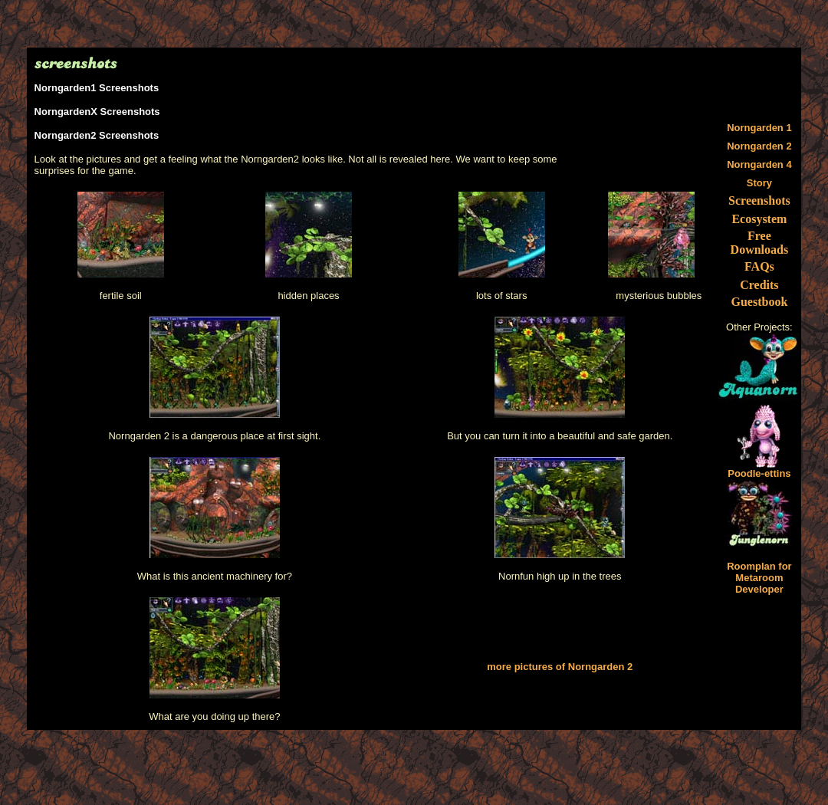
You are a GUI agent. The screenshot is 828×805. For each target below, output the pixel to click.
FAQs (759, 266)
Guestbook (759, 301)
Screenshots (759, 200)
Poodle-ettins (759, 468)
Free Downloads (760, 242)
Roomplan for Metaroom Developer (759, 577)
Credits (759, 284)
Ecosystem (759, 218)
